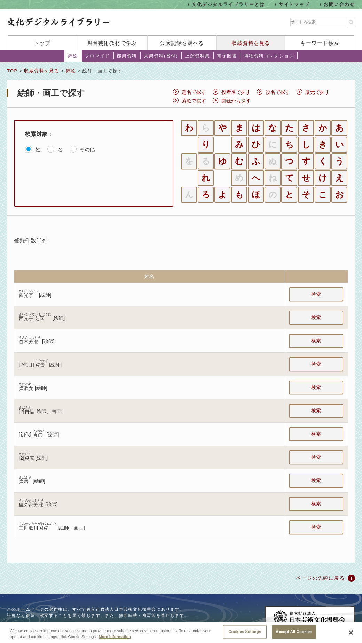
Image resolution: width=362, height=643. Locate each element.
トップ (42, 43)
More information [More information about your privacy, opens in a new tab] (115, 637)
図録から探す (236, 101)
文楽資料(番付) (161, 55)
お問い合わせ (339, 4)
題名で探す (194, 92)
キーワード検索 (319, 43)
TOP (12, 70)
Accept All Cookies (294, 632)
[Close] (351, 632)
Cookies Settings (244, 632)
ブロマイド (97, 55)
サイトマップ (294, 4)
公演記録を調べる (182, 43)
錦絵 (73, 55)
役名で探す (278, 92)
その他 (87, 149)
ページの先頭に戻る (320, 578)
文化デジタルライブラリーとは (228, 4)
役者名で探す (236, 92)
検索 (316, 294)
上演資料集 (197, 55)
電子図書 (227, 55)
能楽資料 (127, 55)
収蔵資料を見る (250, 43)
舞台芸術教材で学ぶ (112, 43)
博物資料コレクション (269, 55)
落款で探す (194, 101)
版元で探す (317, 92)
